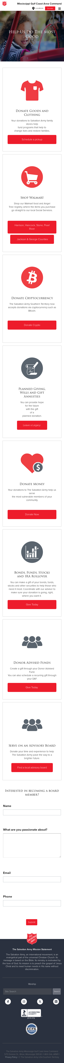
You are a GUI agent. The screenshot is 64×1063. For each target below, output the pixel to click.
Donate (50, 8)
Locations (37, 8)
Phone (7, 896)
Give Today (32, 604)
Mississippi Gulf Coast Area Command (39, 3)
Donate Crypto (32, 325)
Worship (32, 984)
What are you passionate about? (25, 829)
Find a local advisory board (32, 767)
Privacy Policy (11, 1057)
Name (7, 806)
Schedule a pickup (32, 139)
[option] (32, 34)
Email (7, 873)
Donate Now (32, 514)
